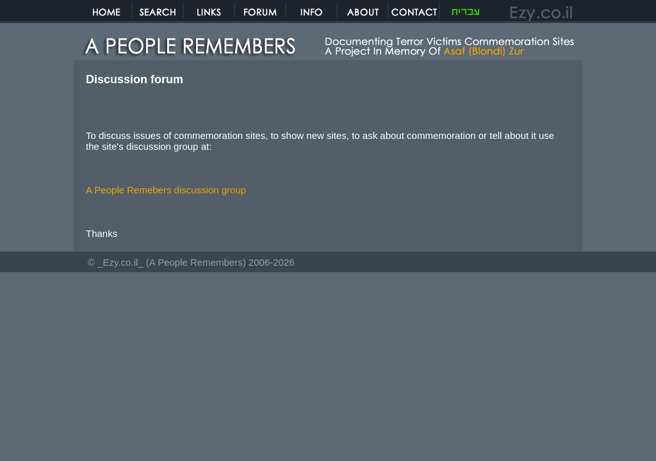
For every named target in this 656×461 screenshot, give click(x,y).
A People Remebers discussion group (166, 189)
